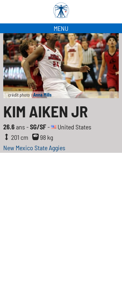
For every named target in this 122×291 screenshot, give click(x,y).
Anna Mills (42, 95)
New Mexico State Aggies (34, 148)
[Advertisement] (61, 217)
